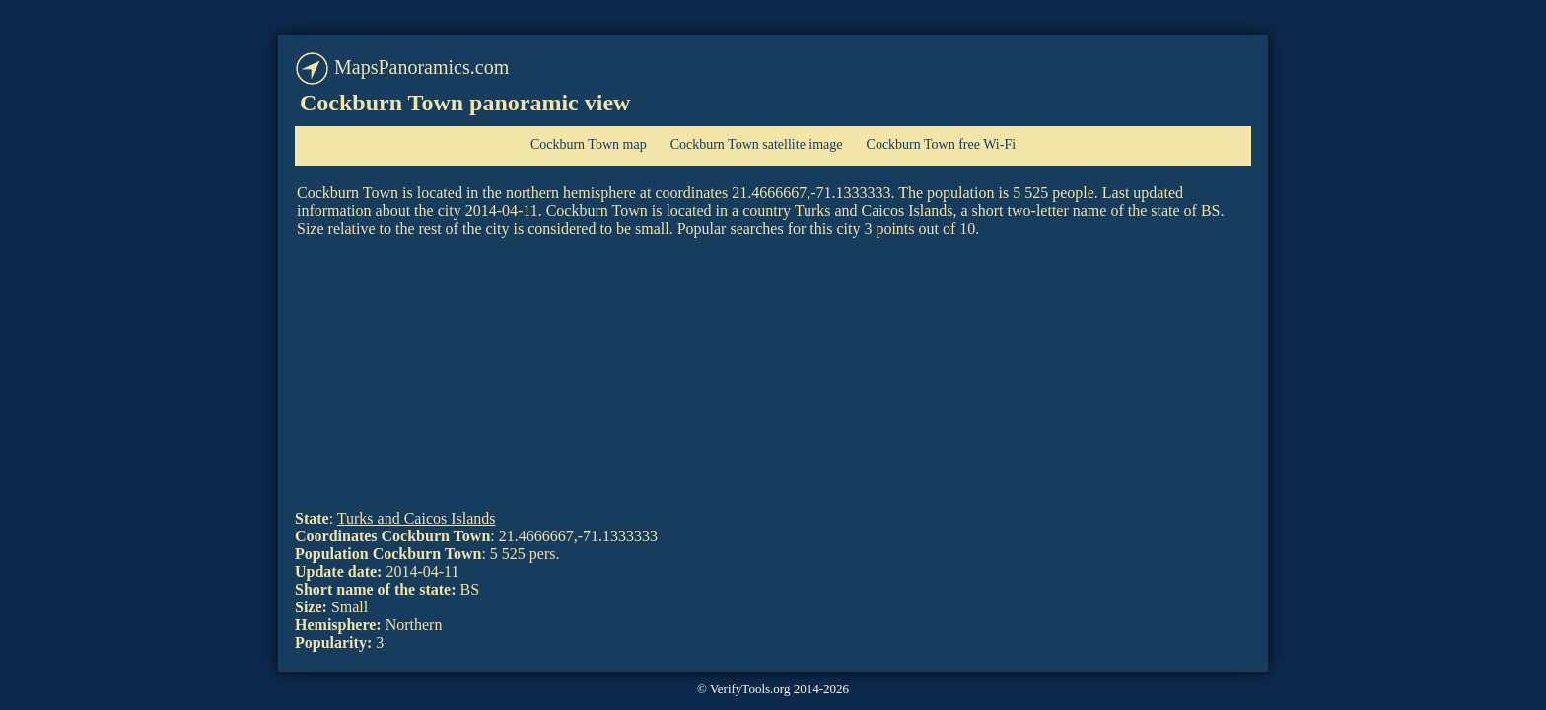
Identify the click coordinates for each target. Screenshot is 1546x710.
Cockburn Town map (588, 144)
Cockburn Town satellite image (756, 144)
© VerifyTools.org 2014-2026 (773, 688)
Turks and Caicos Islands (416, 518)
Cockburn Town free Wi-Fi (942, 144)
